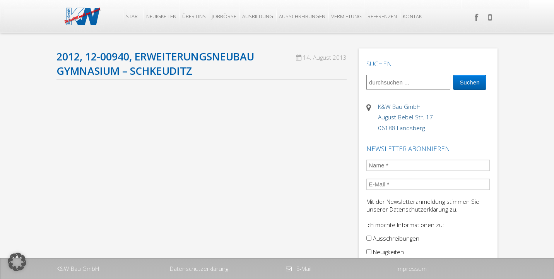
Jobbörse (224, 16)
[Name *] (428, 165)
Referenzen (382, 16)
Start (133, 16)
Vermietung (346, 16)
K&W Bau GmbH (77, 268)
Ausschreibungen (302, 16)
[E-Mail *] (428, 184)
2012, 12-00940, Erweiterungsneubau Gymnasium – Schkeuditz (155, 64)
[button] (17, 262)
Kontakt (413, 16)
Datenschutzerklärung (199, 268)
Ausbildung (257, 16)
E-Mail (303, 268)
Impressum (412, 268)
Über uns (194, 16)
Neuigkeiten (161, 16)
